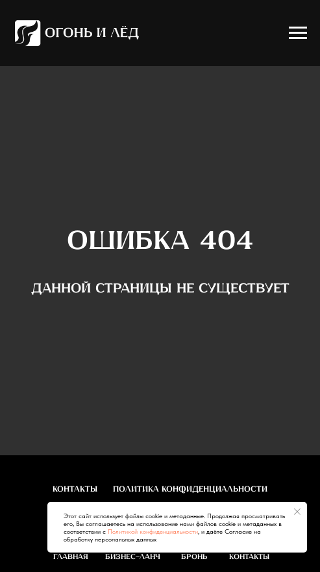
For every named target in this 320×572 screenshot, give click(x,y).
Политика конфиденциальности (190, 489)
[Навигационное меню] (298, 33)
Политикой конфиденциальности (153, 531)
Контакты (75, 489)
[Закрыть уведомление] (297, 511)
